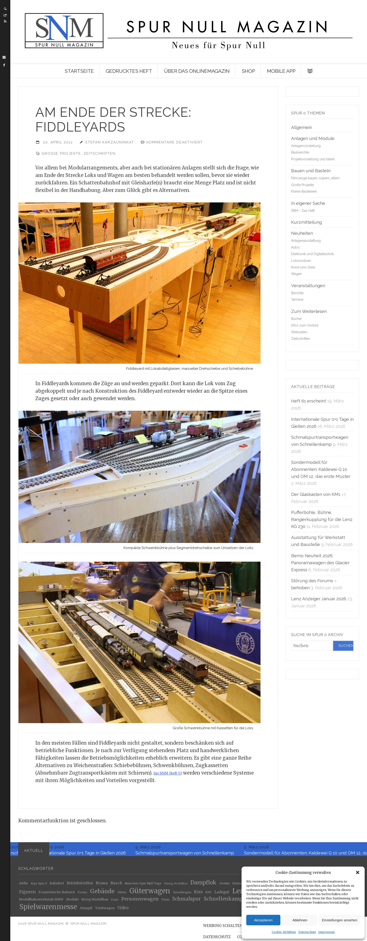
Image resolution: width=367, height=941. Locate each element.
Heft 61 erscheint (308, 400)
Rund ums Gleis (303, 267)
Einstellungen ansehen (339, 920)
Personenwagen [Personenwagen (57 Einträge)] (140, 900)
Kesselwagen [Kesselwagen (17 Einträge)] (182, 894)
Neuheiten (302, 233)
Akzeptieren (263, 920)
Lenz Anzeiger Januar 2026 (318, 598)
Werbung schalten (222, 927)
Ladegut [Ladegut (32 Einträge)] (221, 894)
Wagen (296, 274)
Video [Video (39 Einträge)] (123, 909)
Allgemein (301, 127)
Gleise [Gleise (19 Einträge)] (121, 894)
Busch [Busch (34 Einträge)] (116, 885)
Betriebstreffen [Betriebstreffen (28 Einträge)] (80, 885)
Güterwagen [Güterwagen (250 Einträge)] (149, 892)
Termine (297, 299)
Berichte (297, 293)
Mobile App (281, 71)
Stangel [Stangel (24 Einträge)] (86, 910)
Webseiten (299, 332)
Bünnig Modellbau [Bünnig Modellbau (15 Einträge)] (175, 885)
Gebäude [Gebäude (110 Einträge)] (102, 893)
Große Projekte (61, 153)
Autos (295, 247)
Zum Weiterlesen (309, 311)
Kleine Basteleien (304, 191)
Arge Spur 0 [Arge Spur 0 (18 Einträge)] (39, 885)
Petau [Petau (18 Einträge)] (165, 901)
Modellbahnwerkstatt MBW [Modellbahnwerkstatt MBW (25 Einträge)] (41, 901)
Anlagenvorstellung (306, 146)
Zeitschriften (100, 153)
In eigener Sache (308, 203)
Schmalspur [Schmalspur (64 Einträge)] (186, 901)
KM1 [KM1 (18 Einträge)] (208, 894)
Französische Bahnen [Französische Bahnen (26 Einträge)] (56, 894)
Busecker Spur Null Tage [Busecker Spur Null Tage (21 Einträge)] (143, 885)
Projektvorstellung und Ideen (313, 159)
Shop (248, 71)
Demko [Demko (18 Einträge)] (225, 885)
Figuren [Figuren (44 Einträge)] (27, 893)
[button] (357, 872)
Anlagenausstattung (306, 240)
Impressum (326, 932)
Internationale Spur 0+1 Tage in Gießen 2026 (81, 854)
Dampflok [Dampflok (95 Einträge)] (203, 884)
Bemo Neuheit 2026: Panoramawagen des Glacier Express (320, 562)
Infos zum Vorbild (304, 325)
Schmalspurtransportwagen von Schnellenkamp (185, 854)
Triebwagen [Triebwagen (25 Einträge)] (105, 910)
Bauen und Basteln (310, 170)
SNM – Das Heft (303, 210)
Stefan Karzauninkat (109, 142)
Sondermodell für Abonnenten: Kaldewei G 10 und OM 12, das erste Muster (320, 469)
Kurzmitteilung (306, 222)
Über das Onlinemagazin (197, 71)
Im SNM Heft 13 (172, 775)
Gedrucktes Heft (129, 71)
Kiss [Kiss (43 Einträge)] (198, 893)
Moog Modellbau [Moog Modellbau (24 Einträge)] (94, 901)
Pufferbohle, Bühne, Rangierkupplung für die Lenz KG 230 (321, 519)
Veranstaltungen (308, 285)
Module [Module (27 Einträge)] (72, 901)
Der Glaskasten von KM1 (315, 494)
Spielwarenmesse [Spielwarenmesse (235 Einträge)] (48, 908)
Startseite (79, 71)
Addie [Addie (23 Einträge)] (23, 885)
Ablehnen (299, 920)
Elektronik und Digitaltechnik (312, 254)
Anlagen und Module (312, 138)
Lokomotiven (301, 261)
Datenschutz (307, 932)
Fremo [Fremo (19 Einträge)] (82, 894)
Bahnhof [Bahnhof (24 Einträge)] (57, 885)
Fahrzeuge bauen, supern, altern (315, 178)
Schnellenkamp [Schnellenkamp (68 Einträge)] (223, 901)
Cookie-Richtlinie (284, 932)
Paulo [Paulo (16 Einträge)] (114, 901)
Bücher (296, 319)
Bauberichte (300, 152)
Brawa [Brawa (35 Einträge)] (102, 884)
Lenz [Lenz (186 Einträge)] (240, 893)
